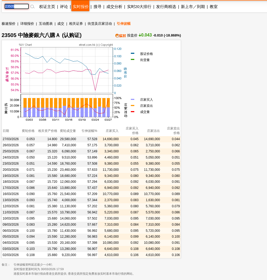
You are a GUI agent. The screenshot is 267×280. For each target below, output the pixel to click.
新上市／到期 (193, 6)
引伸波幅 (124, 24)
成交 (60, 24)
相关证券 (76, 24)
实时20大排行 (139, 6)
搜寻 (98, 6)
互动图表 (46, 24)
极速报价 (8, 24)
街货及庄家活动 (100, 24)
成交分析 (114, 6)
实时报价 (81, 6)
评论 (64, 6)
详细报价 (27, 24)
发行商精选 (166, 6)
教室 (214, 6)
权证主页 (47, 6)
